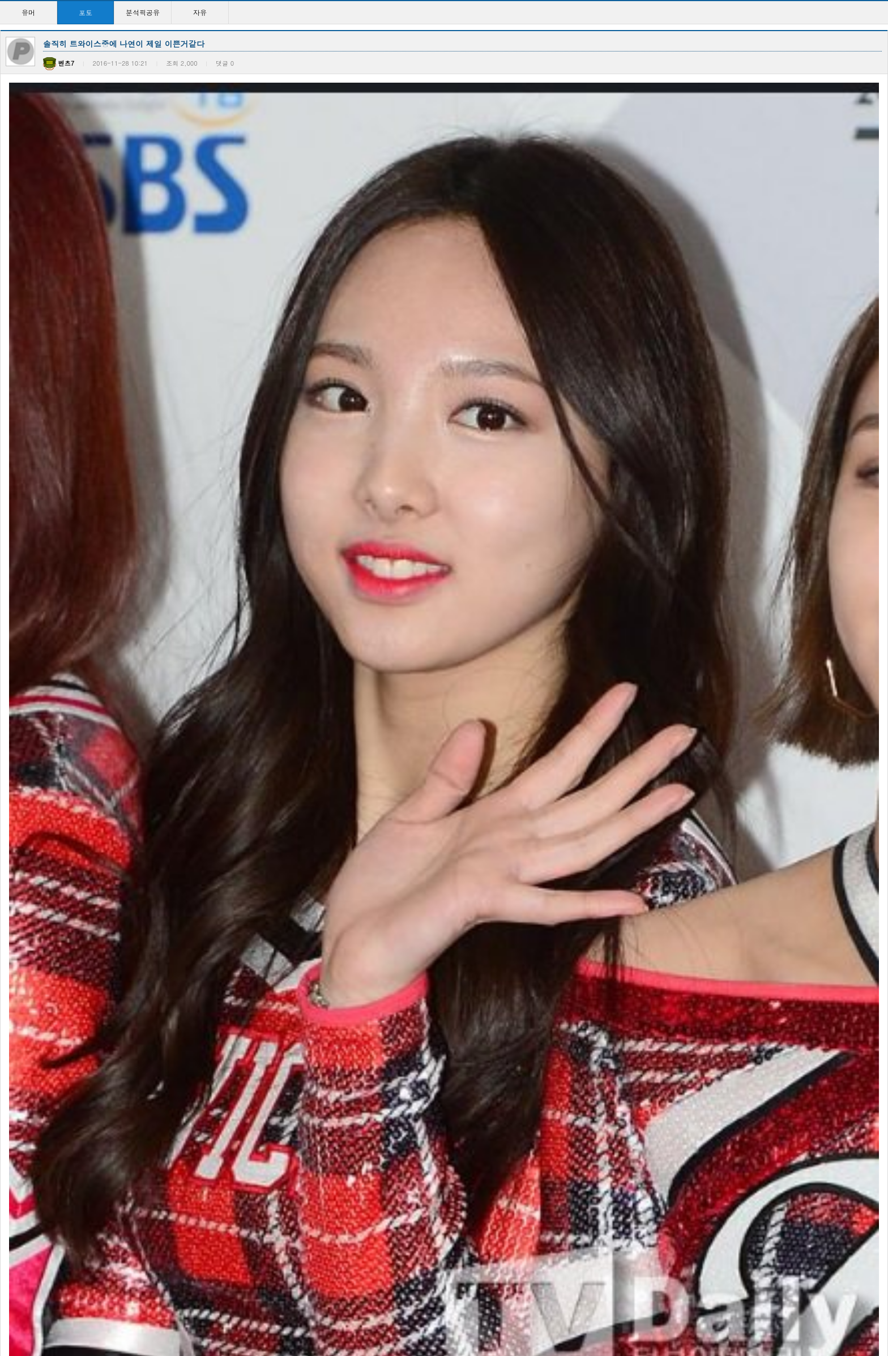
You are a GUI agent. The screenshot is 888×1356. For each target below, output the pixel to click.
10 (516, 1310)
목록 (876, 796)
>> (553, 1310)
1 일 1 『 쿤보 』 (155, 923)
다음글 (47, 796)
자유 (200, 12)
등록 (847, 681)
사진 (371, 923)
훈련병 (66, 643)
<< (335, 1310)
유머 (28, 12)
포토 (85, 12)
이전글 (15, 796)
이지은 (21, 923)
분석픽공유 (143, 12)
